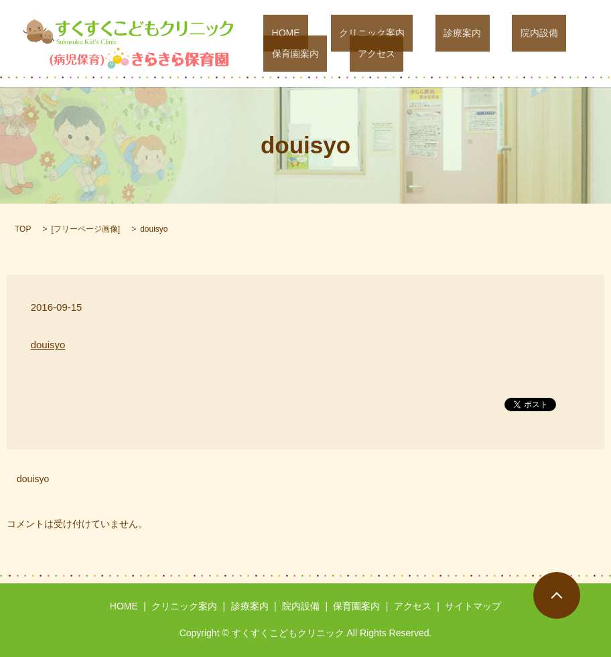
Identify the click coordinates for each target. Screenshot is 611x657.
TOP (23, 229)
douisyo (48, 344)
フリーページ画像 (86, 229)
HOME (277, 33)
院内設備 (481, 33)
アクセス (282, 53)
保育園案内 (546, 33)
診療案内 (420, 33)
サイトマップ (473, 606)
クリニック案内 (347, 33)
